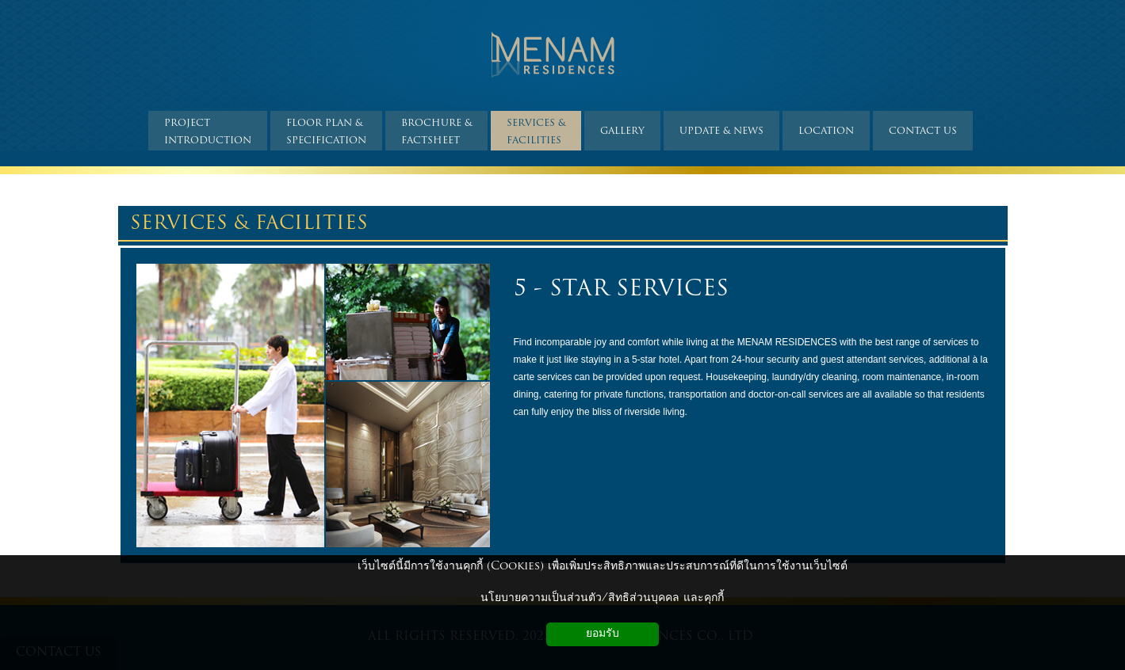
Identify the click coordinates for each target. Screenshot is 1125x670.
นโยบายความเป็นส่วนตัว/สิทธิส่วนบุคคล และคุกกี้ (602, 598)
